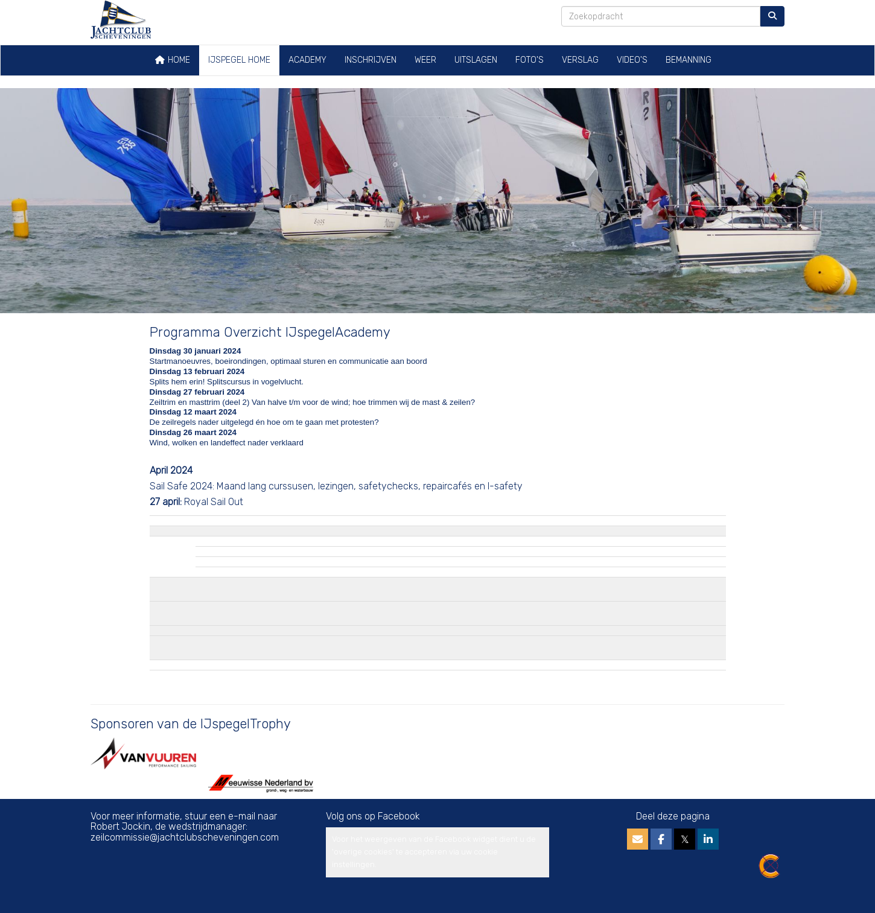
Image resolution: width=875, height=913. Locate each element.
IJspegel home (239, 60)
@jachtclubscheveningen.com (185, 837)
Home (172, 60)
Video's (632, 60)
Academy (307, 60)
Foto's (529, 60)
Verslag (580, 60)
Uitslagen (475, 60)
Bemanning (688, 60)
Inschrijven (370, 60)
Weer (425, 60)
